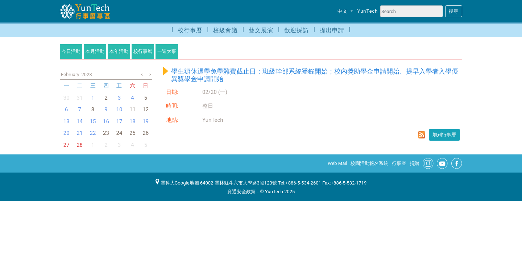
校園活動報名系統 (369, 163)
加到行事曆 (444, 134)
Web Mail (337, 163)
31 (79, 98)
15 (93, 121)
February (70, 74)
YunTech (367, 11)
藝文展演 (261, 30)
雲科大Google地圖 (177, 183)
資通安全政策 (241, 191)
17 (119, 121)
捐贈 (414, 163)
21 (79, 133)
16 (106, 121)
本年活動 (118, 51)
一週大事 (166, 51)
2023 (87, 74)
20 (66, 133)
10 (119, 109)
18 (132, 121)
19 (145, 121)
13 (66, 121)
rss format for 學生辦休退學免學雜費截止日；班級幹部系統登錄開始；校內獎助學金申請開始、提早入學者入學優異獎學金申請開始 (421, 134)
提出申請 (332, 30)
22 (93, 133)
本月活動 (95, 51)
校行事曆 (190, 30)
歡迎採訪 (296, 30)
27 (66, 145)
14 (79, 121)
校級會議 (225, 30)
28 (79, 145)
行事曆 (399, 163)
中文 (343, 11)
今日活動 (71, 51)
